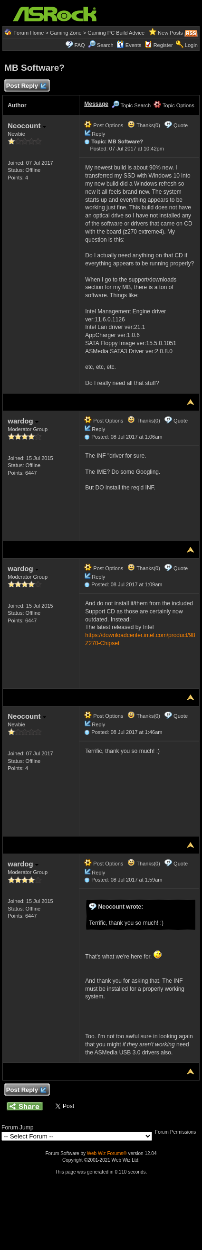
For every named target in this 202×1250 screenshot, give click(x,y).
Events (129, 45)
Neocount (27, 126)
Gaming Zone (66, 33)
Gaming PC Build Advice (115, 33)
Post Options (103, 125)
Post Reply (25, 86)
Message (96, 104)
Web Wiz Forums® (107, 1153)
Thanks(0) (143, 125)
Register (163, 45)
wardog (23, 421)
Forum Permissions (178, 1132)
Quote (180, 125)
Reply (98, 134)
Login (191, 45)
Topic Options (174, 105)
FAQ (80, 45)
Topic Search (131, 105)
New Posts (170, 33)
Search (105, 45)
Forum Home (28, 33)
